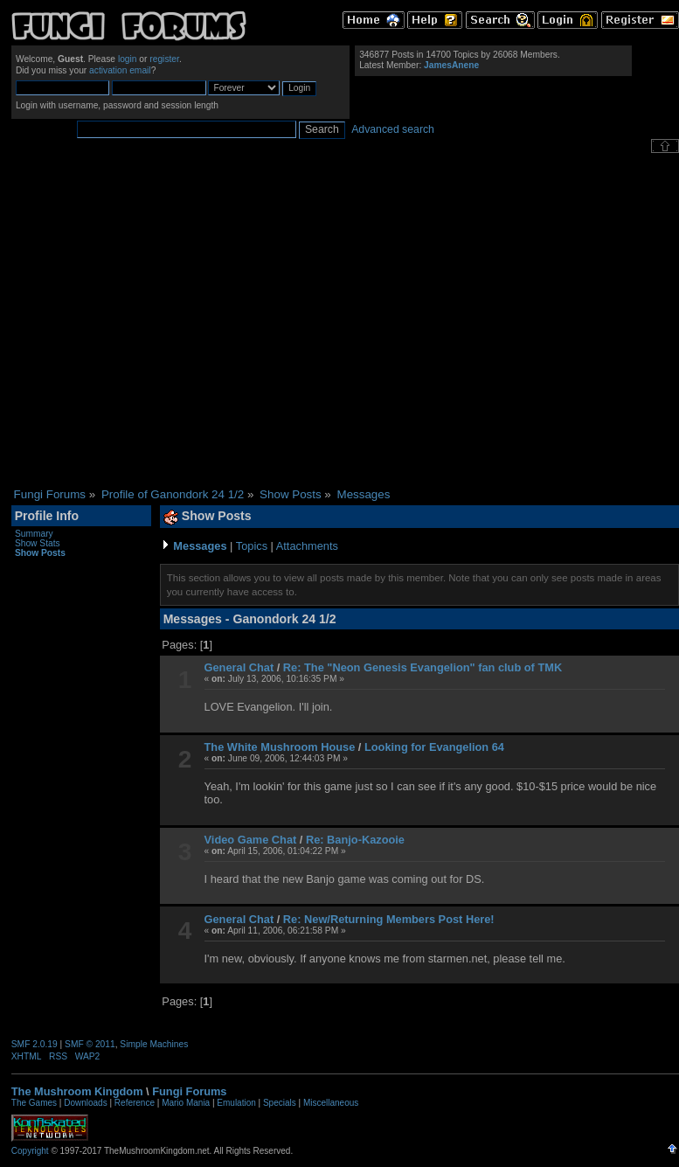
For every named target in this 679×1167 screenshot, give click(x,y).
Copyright (30, 1151)
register (164, 59)
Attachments (307, 545)
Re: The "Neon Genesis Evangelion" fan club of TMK (422, 667)
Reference (134, 1103)
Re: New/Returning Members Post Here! (389, 919)
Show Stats (37, 543)
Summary (34, 533)
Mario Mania (186, 1103)
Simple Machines (154, 1044)
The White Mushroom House (280, 747)
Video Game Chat (250, 839)
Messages (199, 545)
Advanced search (392, 129)
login (127, 59)
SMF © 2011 (90, 1044)
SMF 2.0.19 (34, 1044)
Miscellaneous (330, 1103)
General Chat (239, 667)
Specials (279, 1103)
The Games (34, 1103)
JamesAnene (451, 65)
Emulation (236, 1103)
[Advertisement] (164, 320)
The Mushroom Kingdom (77, 1091)
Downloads (85, 1103)
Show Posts (40, 553)
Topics (251, 545)
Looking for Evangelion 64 (434, 747)
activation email (120, 70)
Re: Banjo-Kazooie (355, 839)
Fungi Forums (189, 1091)
